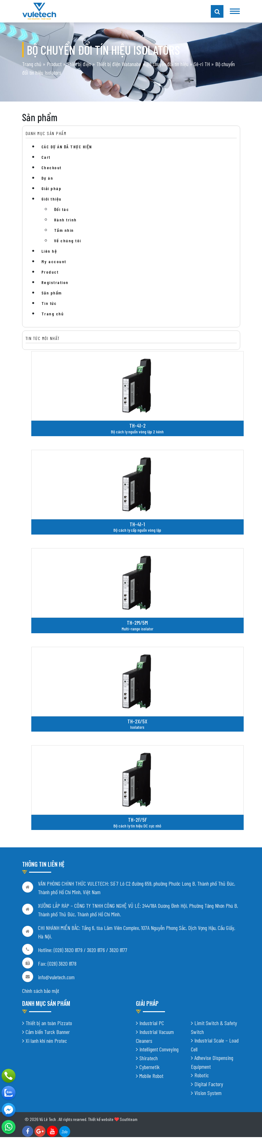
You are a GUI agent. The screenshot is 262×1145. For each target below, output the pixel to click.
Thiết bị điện (79, 63)
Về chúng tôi (67, 240)
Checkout (51, 167)
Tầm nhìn (64, 230)
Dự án (47, 178)
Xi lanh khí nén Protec (46, 1041)
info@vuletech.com (56, 978)
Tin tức (49, 303)
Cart (46, 157)
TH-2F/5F (137, 819)
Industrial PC (151, 1024)
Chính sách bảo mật (40, 992)
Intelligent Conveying (159, 1050)
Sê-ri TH (202, 63)
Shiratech (148, 1059)
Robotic (201, 1076)
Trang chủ (31, 63)
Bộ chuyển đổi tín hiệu (167, 63)
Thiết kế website (100, 1120)
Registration (55, 282)
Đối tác (61, 209)
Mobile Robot (151, 1077)
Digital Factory (208, 1085)
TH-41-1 (137, 524)
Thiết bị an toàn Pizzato (49, 1024)
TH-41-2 (137, 425)
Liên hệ (49, 251)
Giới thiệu (51, 198)
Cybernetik (149, 1068)
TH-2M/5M (137, 622)
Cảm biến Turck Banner (48, 1033)
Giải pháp (51, 188)
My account (53, 261)
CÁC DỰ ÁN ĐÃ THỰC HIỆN (66, 146)
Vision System (208, 1094)
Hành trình (65, 219)
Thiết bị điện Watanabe (118, 63)
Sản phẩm (51, 292)
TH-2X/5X (137, 721)
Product (54, 63)
